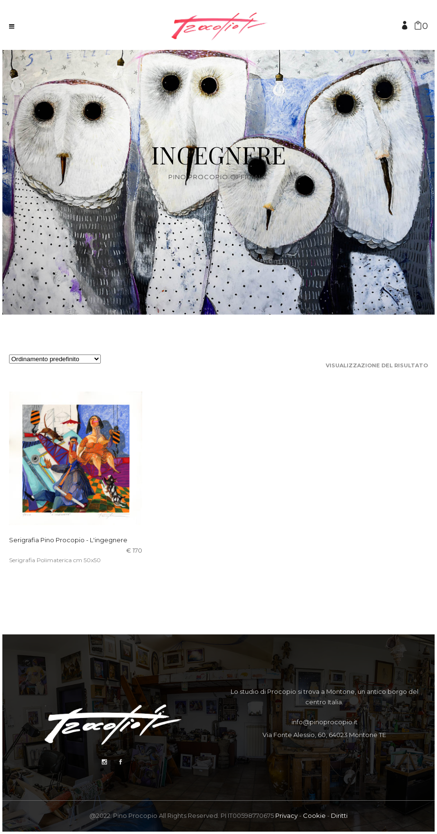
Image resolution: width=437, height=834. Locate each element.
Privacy (286, 815)
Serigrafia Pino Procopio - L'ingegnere (68, 540)
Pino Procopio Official (215, 177)
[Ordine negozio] (55, 359)
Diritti (339, 815)
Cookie (314, 815)
